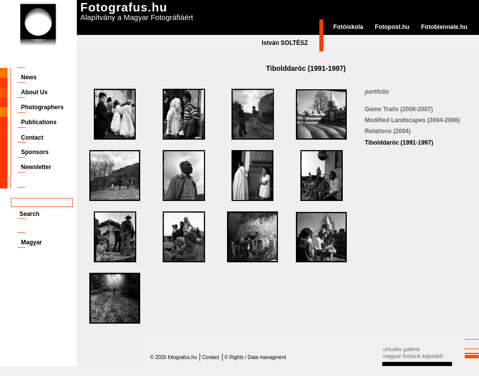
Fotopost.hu (392, 26)
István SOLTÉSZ (285, 42)
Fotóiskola (348, 26)
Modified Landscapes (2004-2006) (412, 120)
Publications (38, 122)
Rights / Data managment (258, 357)
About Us (34, 92)
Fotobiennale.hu (444, 26)
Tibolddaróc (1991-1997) (399, 142)
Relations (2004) (388, 131)
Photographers (42, 107)
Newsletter (36, 167)
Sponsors (34, 152)
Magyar (31, 242)
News (28, 77)
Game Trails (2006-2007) (399, 109)
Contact (32, 137)
